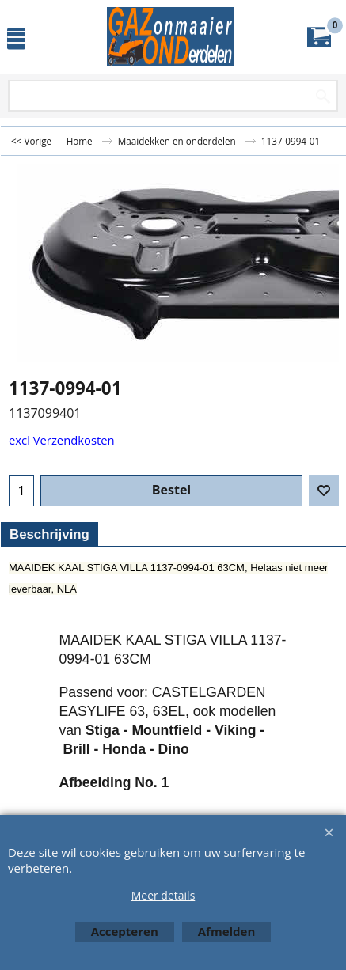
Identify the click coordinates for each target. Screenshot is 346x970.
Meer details (163, 895)
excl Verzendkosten (62, 440)
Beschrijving (49, 534)
